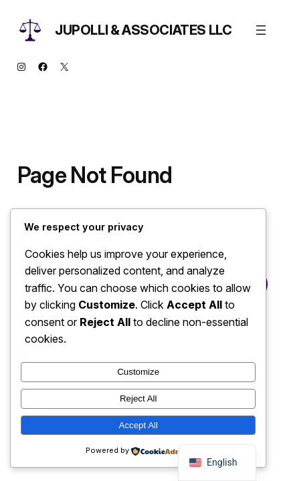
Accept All (138, 425)
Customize (138, 372)
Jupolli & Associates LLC (143, 30)
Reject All (138, 398)
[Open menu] (261, 30)
